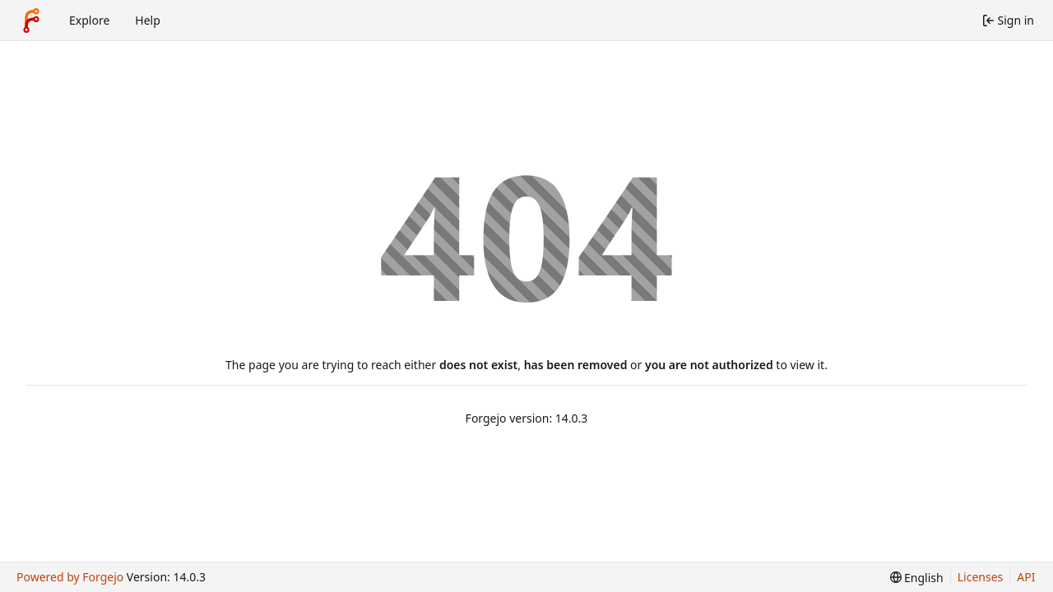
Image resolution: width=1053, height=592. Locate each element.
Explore (89, 20)
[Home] (31, 20)
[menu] (917, 577)
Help (147, 20)
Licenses (981, 577)
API (1026, 577)
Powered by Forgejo (69, 577)
